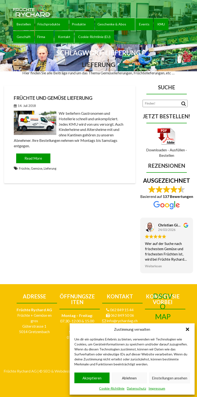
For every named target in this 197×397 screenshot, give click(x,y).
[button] (187, 329)
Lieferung (50, 168)
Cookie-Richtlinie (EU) (94, 37)
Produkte (79, 24)
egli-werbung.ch (29, 371)
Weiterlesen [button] (153, 266)
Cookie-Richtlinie (112, 388)
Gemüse (36, 168)
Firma (41, 37)
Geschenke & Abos (111, 24)
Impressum (157, 388)
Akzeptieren (91, 378)
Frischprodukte (49, 24)
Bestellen (24, 24)
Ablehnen (129, 378)
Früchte (24, 168)
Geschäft (24, 37)
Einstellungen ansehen (169, 378)
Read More (33, 158)
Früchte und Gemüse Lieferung (53, 98)
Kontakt (64, 37)
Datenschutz (136, 388)
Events (144, 24)
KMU (161, 24)
